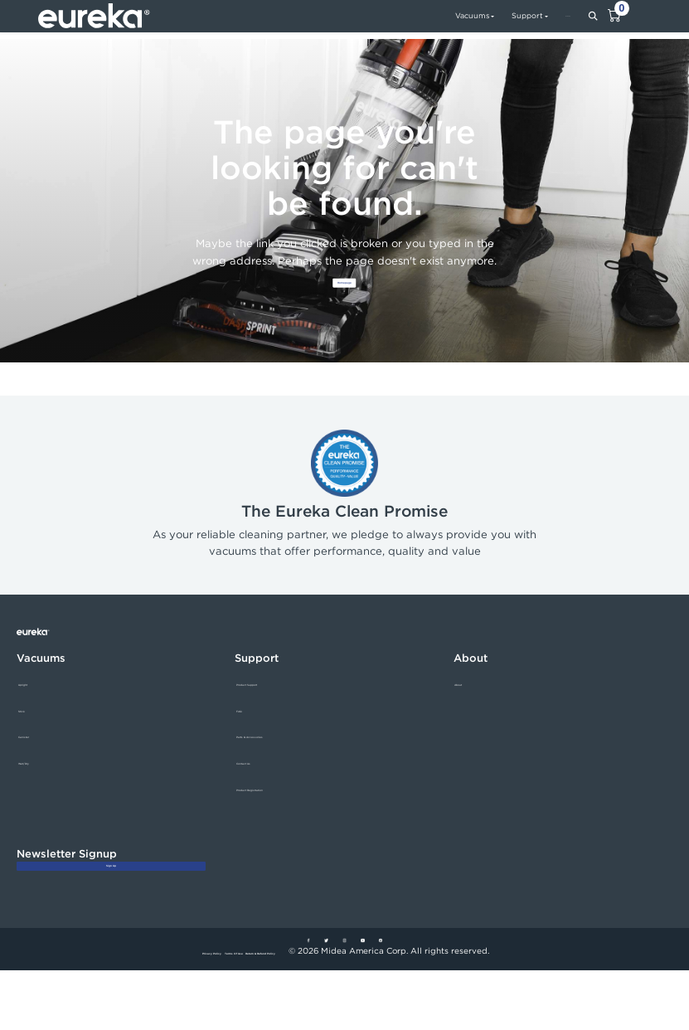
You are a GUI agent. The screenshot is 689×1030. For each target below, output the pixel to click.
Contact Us (259, 781)
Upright (34, 702)
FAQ (245, 728)
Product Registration (279, 807)
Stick (28, 728)
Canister (35, 755)
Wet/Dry (36, 781)
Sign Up (111, 902)
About (467, 702)
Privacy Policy (156, 1011)
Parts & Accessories (277, 755)
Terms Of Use (224, 1011)
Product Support (270, 702)
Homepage (344, 294)
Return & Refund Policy (310, 1011)
